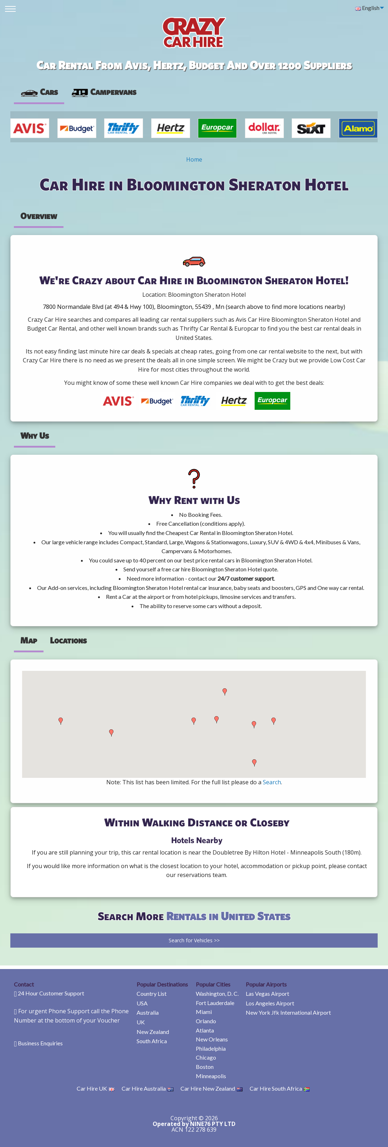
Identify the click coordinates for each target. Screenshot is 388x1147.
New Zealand (153, 1031)
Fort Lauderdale (215, 1002)
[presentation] (103, 92)
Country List (152, 993)
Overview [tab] (38, 216)
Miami (204, 1011)
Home (194, 159)
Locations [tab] (68, 640)
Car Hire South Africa (280, 1088)
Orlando (206, 1021)
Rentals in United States (228, 915)
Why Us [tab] (34, 435)
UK (141, 1022)
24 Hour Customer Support (51, 993)
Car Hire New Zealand (211, 1088)
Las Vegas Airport (267, 993)
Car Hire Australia (147, 1088)
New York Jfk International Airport (288, 1012)
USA (142, 1003)
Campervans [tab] (103, 92)
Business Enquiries (40, 1043)
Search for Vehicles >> (194, 940)
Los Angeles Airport (270, 1003)
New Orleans (212, 1039)
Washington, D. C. (217, 993)
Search (272, 782)
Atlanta (205, 1030)
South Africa (152, 1041)
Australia (148, 1012)
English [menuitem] (367, 7)
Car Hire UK (95, 1088)
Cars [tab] (39, 92)
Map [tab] (28, 640)
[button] (60, 721)
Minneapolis (211, 1075)
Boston (205, 1066)
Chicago (206, 1057)
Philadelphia (211, 1048)
